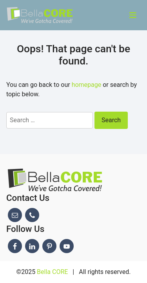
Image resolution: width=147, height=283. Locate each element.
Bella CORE (52, 272)
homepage (87, 84)
